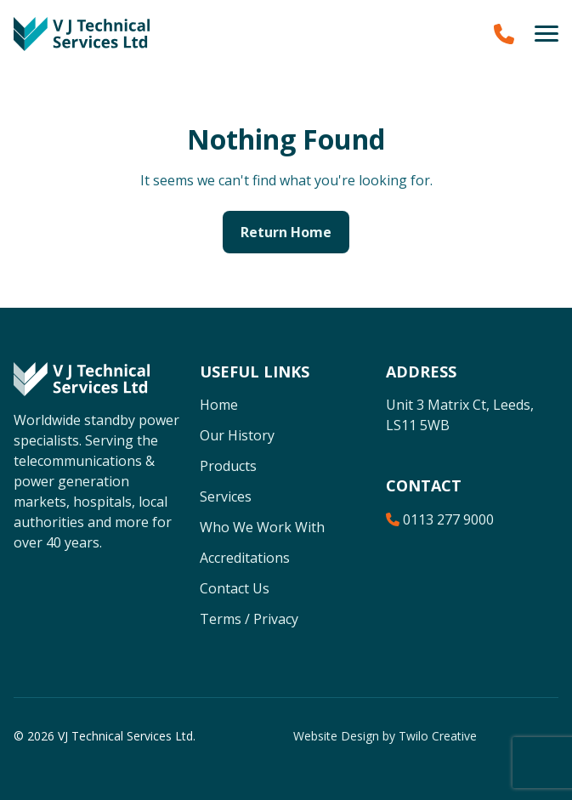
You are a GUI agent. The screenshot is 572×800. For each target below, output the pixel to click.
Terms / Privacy (249, 619)
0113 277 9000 (440, 519)
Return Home (286, 232)
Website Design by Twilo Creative (385, 736)
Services (226, 496)
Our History (237, 435)
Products (228, 466)
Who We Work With (262, 527)
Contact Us (234, 588)
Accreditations (245, 557)
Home (219, 404)
